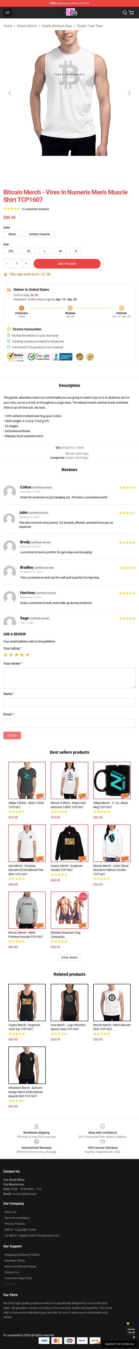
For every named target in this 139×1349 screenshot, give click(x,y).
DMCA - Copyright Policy (20, 1229)
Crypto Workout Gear (57, 26)
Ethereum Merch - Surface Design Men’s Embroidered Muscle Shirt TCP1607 (25, 1092)
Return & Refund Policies (20, 1266)
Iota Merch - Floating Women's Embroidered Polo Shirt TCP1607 (25, 870)
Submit (12, 735)
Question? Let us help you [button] (119, 1344)
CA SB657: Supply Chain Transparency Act (32, 1235)
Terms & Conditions (17, 1218)
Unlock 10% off (131, 1331)
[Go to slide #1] (59, 165)
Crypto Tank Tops (90, 26)
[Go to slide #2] (80, 165)
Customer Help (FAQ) (18, 1278)
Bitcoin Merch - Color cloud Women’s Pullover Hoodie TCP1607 (110, 870)
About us (10, 1212)
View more (69, 957)
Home (7, 26)
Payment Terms (15, 1260)
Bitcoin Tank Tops (76, 453)
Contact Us (12, 1272)
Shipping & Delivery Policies (22, 1254)
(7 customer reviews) (35, 209)
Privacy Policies (15, 1223)
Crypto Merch (27, 26)
